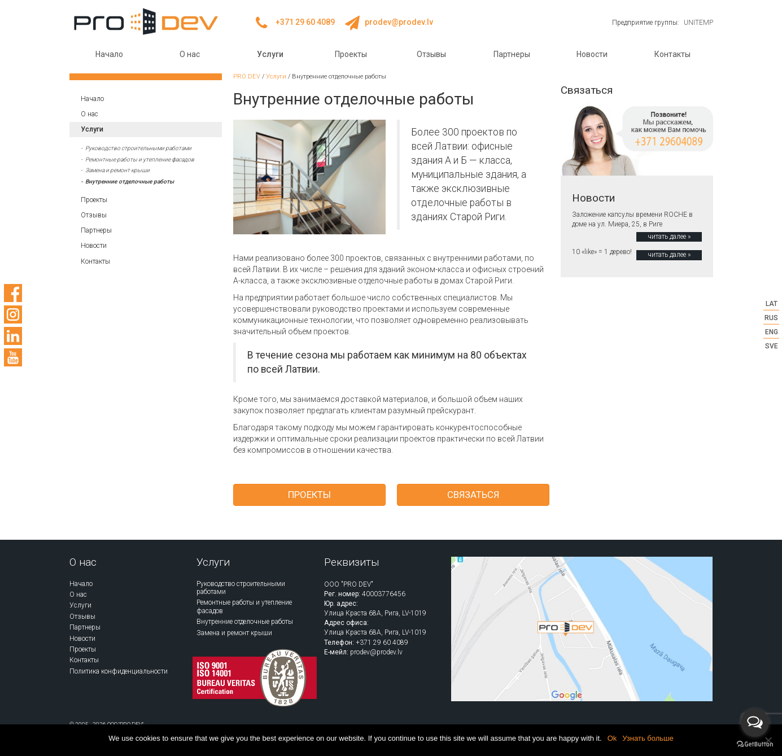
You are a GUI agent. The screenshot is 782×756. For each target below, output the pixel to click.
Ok (612, 738)
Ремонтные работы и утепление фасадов (140, 159)
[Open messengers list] (755, 723)
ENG (771, 332)
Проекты (351, 54)
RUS (771, 318)
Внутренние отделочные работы (130, 181)
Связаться (473, 494)
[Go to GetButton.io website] (755, 744)
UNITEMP (698, 23)
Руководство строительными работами (138, 148)
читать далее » (669, 237)
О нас (190, 54)
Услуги (270, 54)
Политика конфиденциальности (118, 671)
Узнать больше (647, 738)
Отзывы (431, 54)
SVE (771, 346)
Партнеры (511, 54)
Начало (109, 54)
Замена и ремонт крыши (118, 170)
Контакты (672, 54)
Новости (592, 54)
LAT (771, 303)
